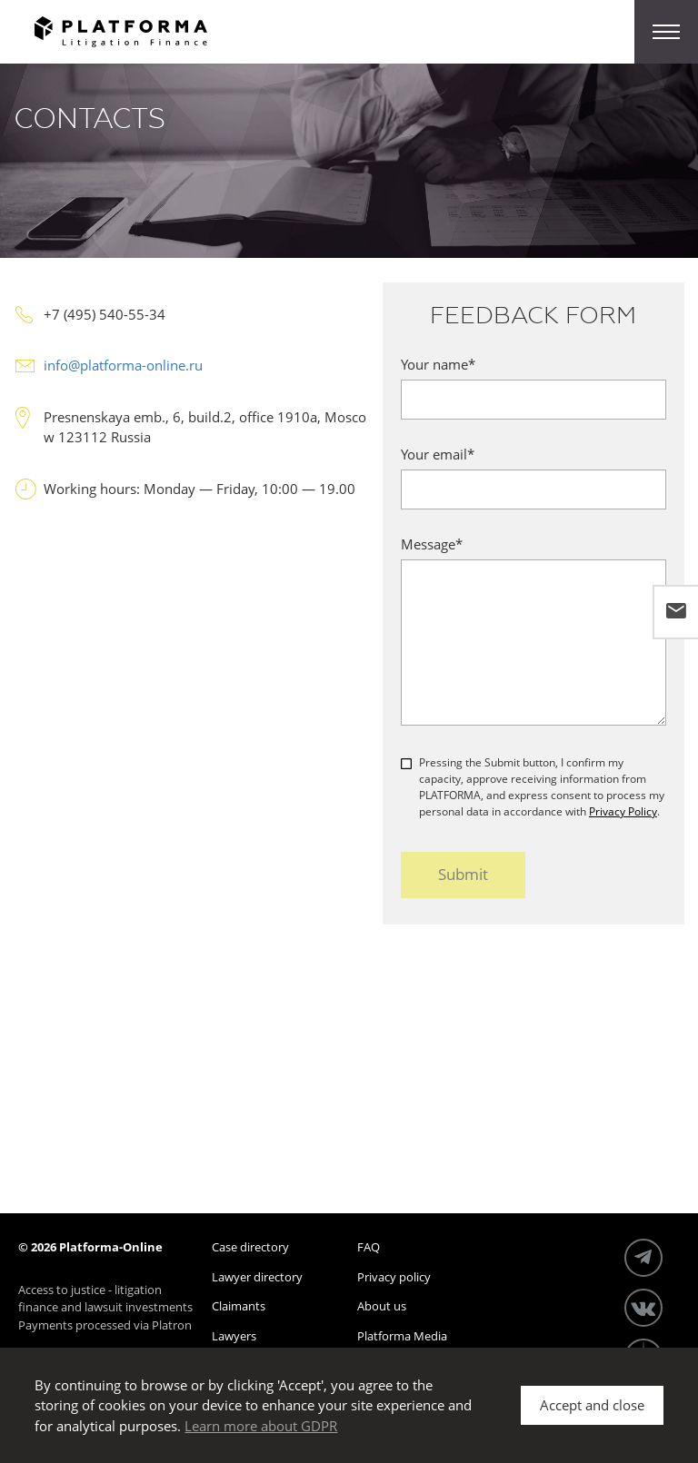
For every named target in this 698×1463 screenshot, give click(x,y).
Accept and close (592, 1405)
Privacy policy (394, 1277)
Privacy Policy (623, 811)
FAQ (368, 1247)
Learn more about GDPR (260, 1426)
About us (381, 1306)
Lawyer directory (257, 1277)
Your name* (438, 364)
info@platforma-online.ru (123, 365)
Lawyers (234, 1336)
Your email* (437, 454)
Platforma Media (402, 1336)
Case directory (250, 1247)
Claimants (238, 1306)
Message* (432, 544)
